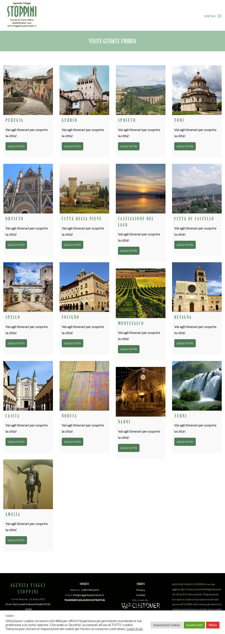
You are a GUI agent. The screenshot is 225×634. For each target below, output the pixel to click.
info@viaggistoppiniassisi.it (88, 595)
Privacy (140, 590)
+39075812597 (90, 590)
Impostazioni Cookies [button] (166, 625)
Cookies (140, 595)
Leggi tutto (16, 146)
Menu (213, 15)
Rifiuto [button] (213, 625)
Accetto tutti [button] (194, 625)
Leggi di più (135, 629)
